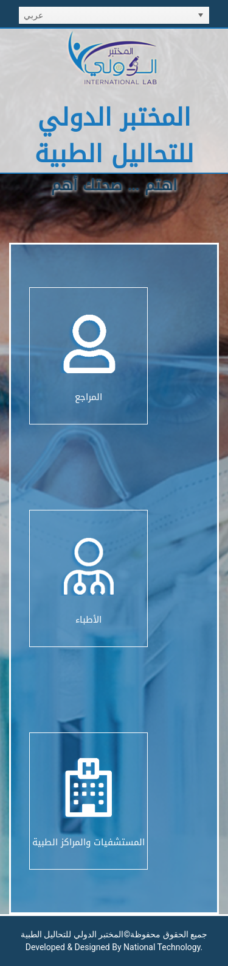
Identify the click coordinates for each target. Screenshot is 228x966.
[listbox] (114, 15)
